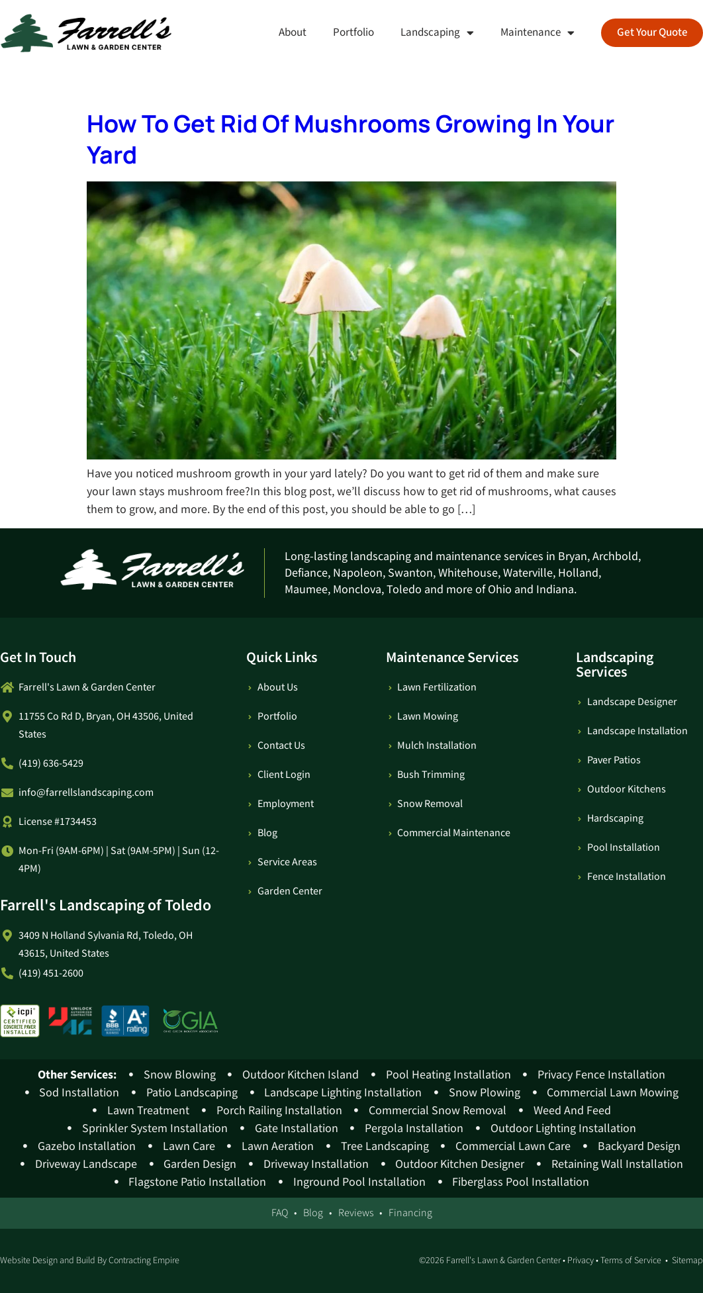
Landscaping (436, 33)
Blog (313, 1213)
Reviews (355, 1213)
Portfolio (352, 32)
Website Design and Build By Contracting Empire (89, 1261)
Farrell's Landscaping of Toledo (105, 905)
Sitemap (687, 1261)
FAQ (279, 1213)
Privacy (580, 1261)
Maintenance (537, 33)
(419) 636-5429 (51, 764)
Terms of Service (630, 1261)
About (292, 32)
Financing (410, 1213)
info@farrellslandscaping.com (86, 793)
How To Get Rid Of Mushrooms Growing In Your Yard (350, 139)
